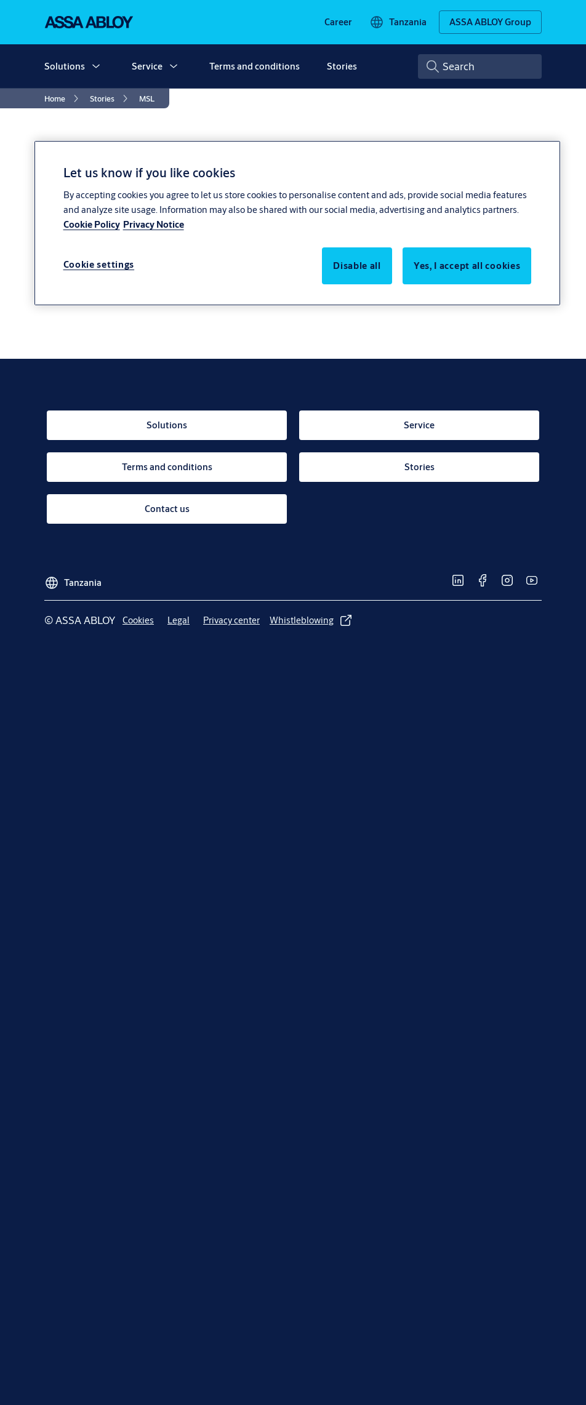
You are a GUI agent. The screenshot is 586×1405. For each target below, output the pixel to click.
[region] (297, 222)
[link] (338, 22)
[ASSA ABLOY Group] (490, 22)
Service (147, 66)
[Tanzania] (398, 22)
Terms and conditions (254, 66)
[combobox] (480, 66)
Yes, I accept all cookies (467, 265)
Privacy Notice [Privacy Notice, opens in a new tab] (153, 224)
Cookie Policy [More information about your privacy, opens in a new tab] (91, 224)
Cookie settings (99, 264)
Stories (342, 66)
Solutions (64, 66)
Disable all (357, 265)
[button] (96, 66)
